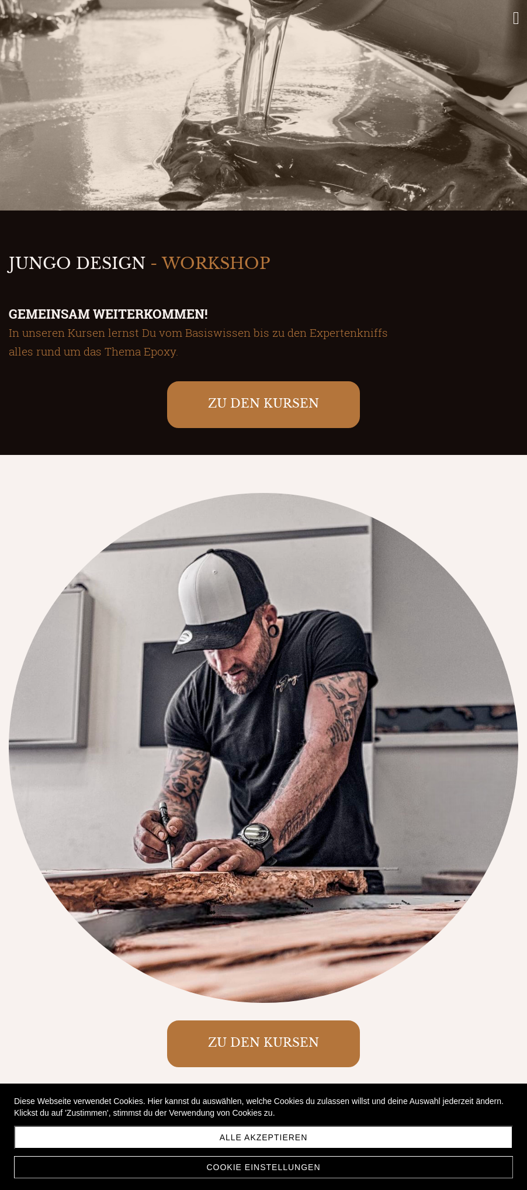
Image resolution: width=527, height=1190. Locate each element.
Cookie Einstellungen (263, 1167)
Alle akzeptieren (264, 1137)
